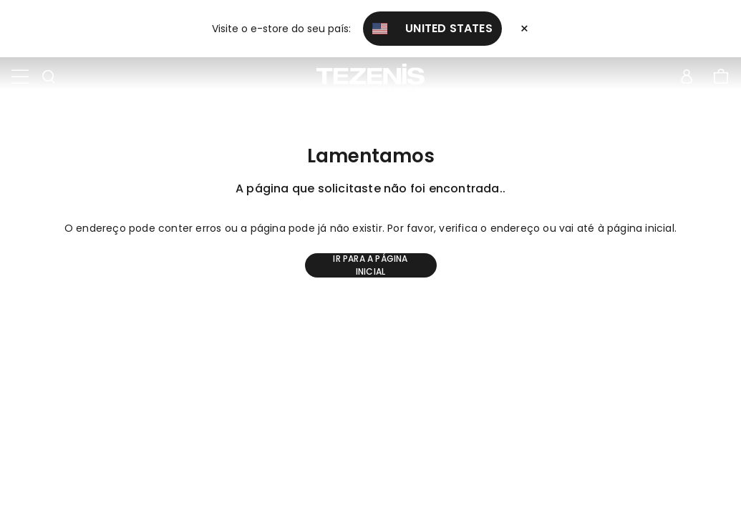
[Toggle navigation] (20, 77)
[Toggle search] (48, 77)
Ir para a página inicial (370, 265)
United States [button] (432, 28)
